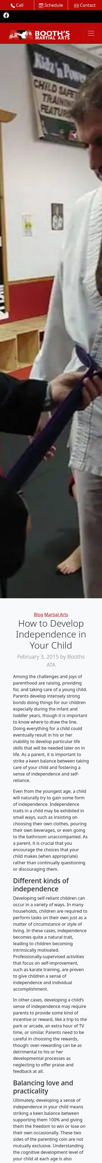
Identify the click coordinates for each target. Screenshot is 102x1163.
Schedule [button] (51, 5)
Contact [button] (84, 5)
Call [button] (17, 5)
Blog (38, 614)
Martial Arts (56, 614)
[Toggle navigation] (91, 33)
